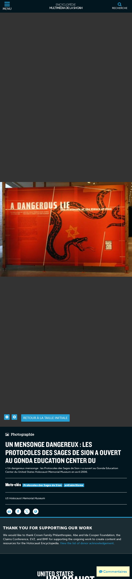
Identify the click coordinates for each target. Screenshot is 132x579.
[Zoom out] (7, 409)
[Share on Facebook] (18, 504)
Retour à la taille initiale (45, 411)
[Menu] (7, 6)
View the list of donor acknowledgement (87, 536)
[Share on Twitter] (27, 504)
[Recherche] (119, 6)
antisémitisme (74, 477)
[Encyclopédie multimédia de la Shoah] (66, 6)
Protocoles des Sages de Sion (42, 477)
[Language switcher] (35, 504)
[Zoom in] (14, 409)
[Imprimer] (9, 504)
